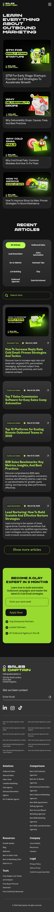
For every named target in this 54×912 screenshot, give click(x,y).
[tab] (15, 245)
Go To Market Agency (11, 799)
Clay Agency (7, 787)
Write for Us (7, 863)
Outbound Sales (9, 771)
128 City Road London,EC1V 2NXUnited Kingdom (12, 680)
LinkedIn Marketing (10, 783)
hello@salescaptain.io (12, 674)
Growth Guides (8, 843)
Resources (34, 847)
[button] (50, 4)
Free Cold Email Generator (13, 892)
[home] (10, 4)
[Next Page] (27, 550)
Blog (4, 847)
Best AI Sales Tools (10, 855)
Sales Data (7, 779)
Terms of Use (35, 868)
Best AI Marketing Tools (12, 859)
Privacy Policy (35, 864)
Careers (33, 851)
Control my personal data (40, 872)
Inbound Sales (8, 775)
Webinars (6, 851)
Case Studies (35, 843)
